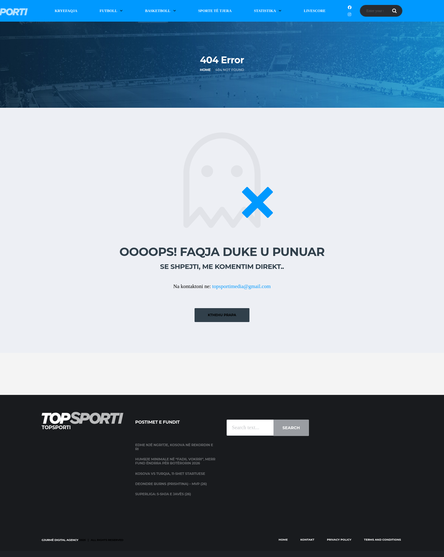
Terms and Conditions (382, 539)
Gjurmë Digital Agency (60, 540)
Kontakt (307, 539)
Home (283, 539)
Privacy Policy (339, 539)
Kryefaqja (66, 11)
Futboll (108, 11)
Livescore (315, 11)
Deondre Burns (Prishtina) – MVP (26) (171, 484)
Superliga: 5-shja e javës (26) (163, 494)
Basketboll (157, 11)
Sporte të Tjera (215, 11)
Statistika (265, 11)
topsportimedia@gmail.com (241, 286)
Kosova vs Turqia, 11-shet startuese (170, 473)
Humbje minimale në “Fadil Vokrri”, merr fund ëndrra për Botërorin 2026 (175, 461)
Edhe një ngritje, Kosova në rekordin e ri (174, 447)
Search (291, 427)
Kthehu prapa (222, 315)
